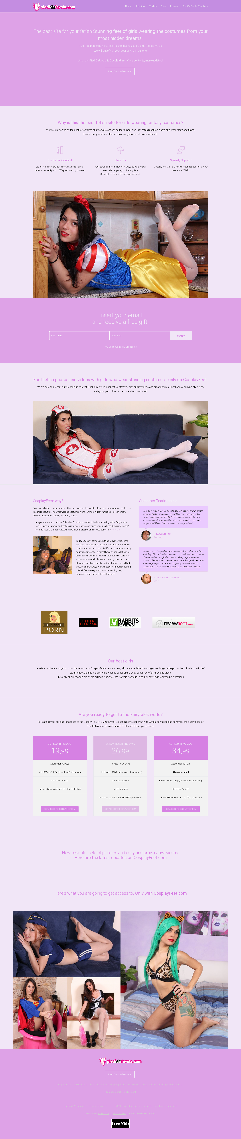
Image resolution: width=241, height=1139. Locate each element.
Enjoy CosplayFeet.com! (119, 71)
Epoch (133, 1092)
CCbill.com (103, 1113)
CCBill (125, 1092)
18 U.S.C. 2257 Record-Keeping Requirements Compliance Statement (141, 1106)
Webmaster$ (80, 1106)
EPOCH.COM (119, 1113)
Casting (68, 1106)
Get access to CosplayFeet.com (59, 809)
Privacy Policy (96, 1106)
